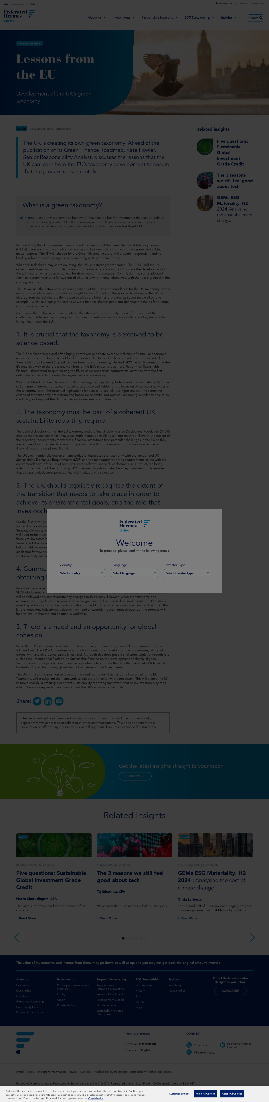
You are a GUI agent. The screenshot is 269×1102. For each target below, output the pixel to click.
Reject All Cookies (205, 1093)
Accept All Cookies (232, 1093)
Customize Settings (179, 1093)
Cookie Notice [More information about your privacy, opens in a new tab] (95, 1098)
